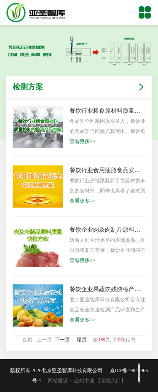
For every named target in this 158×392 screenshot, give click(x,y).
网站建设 (58, 381)
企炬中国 (84, 381)
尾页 (82, 340)
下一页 (62, 340)
